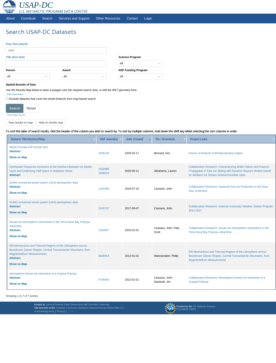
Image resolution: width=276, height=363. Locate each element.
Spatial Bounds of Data (21, 84)
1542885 (103, 168)
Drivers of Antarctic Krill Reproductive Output (216, 153)
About (10, 18)
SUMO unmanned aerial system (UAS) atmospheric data (43, 182)
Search (47, 18)
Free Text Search (17, 44)
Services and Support (74, 18)
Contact (132, 18)
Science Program (130, 57)
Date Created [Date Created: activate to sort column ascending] (134, 139)
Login (148, 18)
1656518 (103, 173)
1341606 (103, 188)
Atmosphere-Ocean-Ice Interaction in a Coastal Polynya (43, 273)
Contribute (28, 18)
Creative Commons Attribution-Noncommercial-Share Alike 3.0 (90, 307)
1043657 (103, 230)
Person (10, 70)
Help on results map (51, 122)
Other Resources (108, 18)
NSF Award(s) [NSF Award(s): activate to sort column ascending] (109, 139)
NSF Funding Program (133, 70)
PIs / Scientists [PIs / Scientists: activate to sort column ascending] (165, 139)
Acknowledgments (44, 311)
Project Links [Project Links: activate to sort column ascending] (198, 139)
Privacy (61, 311)
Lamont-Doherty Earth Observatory (65, 304)
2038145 (103, 153)
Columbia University (98, 304)
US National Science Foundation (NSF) (196, 308)
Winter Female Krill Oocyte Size (28, 147)
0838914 (103, 255)
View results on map (20, 122)
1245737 (103, 208)
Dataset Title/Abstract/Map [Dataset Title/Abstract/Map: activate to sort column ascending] (28, 139)
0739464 (103, 279)
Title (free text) (15, 57)
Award (66, 70)
